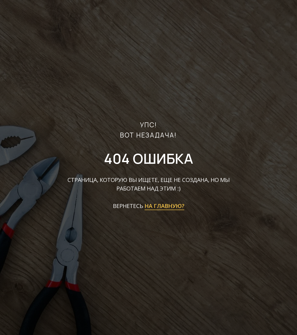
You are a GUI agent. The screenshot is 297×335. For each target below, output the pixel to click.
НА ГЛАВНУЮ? (164, 206)
